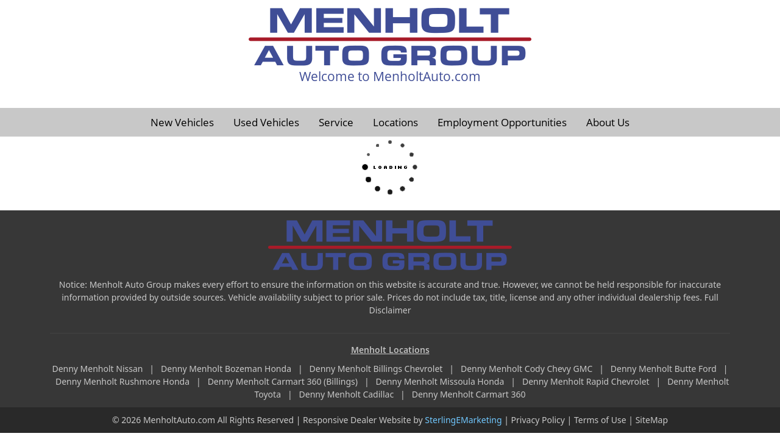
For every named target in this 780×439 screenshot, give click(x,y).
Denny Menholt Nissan (98, 368)
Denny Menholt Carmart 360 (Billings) (284, 381)
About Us (607, 122)
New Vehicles (182, 122)
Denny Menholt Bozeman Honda (227, 368)
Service (336, 122)
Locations (395, 122)
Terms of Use (600, 420)
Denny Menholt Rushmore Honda (123, 381)
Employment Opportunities (502, 122)
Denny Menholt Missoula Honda (441, 381)
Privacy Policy (538, 420)
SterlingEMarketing (463, 420)
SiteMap (652, 420)
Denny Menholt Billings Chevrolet (377, 368)
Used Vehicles (266, 122)
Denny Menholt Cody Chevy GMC (528, 368)
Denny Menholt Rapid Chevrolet (586, 381)
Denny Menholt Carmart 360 (469, 394)
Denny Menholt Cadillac (347, 394)
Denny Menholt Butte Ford (665, 368)
